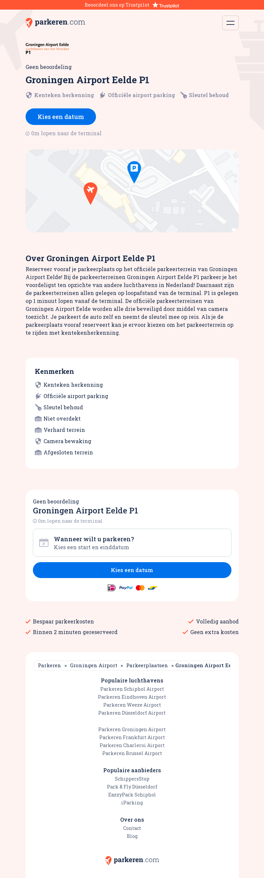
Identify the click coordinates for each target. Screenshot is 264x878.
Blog (132, 836)
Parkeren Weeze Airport (132, 705)
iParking (132, 802)
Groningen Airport (93, 665)
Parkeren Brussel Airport (132, 753)
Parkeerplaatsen (147, 665)
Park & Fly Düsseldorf (132, 787)
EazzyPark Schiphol (132, 794)
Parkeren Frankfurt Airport (132, 737)
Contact (132, 828)
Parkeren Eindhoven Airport (132, 697)
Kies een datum (61, 117)
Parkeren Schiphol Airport (132, 689)
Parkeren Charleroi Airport (132, 745)
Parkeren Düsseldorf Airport (132, 713)
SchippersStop (132, 779)
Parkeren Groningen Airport (132, 729)
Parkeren (49, 665)
